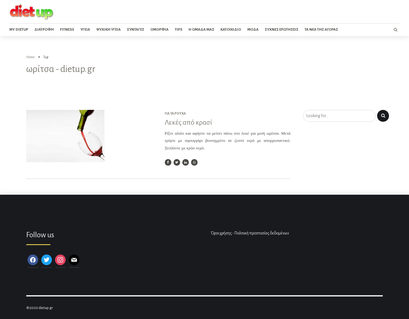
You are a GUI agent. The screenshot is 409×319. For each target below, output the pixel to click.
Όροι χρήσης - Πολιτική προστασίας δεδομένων (250, 233)
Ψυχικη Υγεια (108, 30)
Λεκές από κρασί (188, 122)
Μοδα (253, 30)
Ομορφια (159, 30)
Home (30, 57)
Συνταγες (135, 30)
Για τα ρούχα (175, 114)
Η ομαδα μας (201, 30)
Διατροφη (44, 30)
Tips (178, 30)
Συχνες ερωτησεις (281, 30)
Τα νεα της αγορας (321, 30)
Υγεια (85, 30)
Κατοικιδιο (230, 30)
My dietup (18, 30)
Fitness (67, 30)
